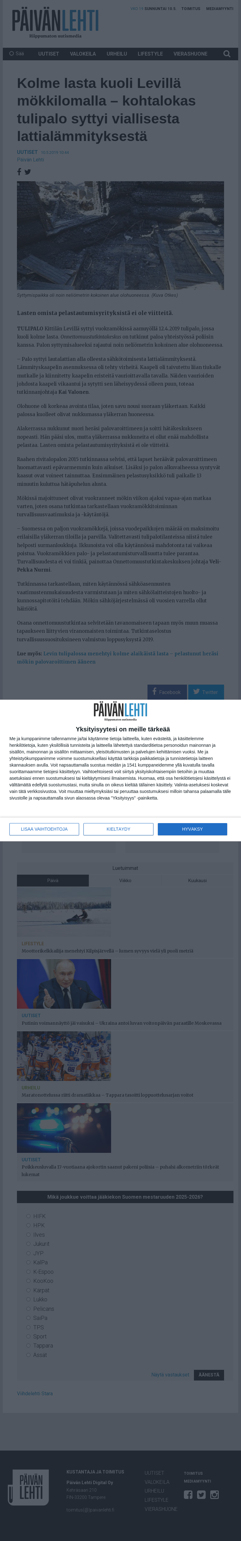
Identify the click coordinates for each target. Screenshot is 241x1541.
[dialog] (120, 770)
